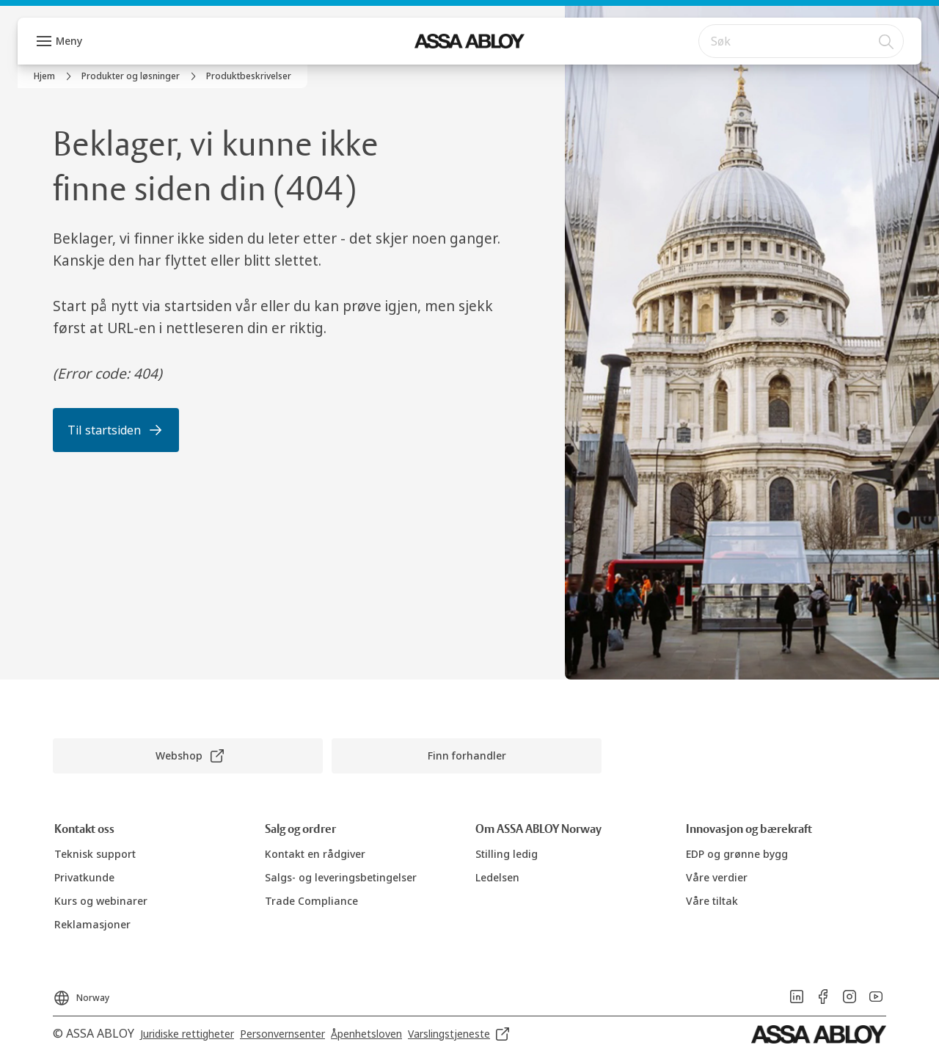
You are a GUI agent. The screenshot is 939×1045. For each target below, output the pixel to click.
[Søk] (887, 41)
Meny (69, 41)
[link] (54, 76)
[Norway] (81, 993)
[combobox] (801, 41)
